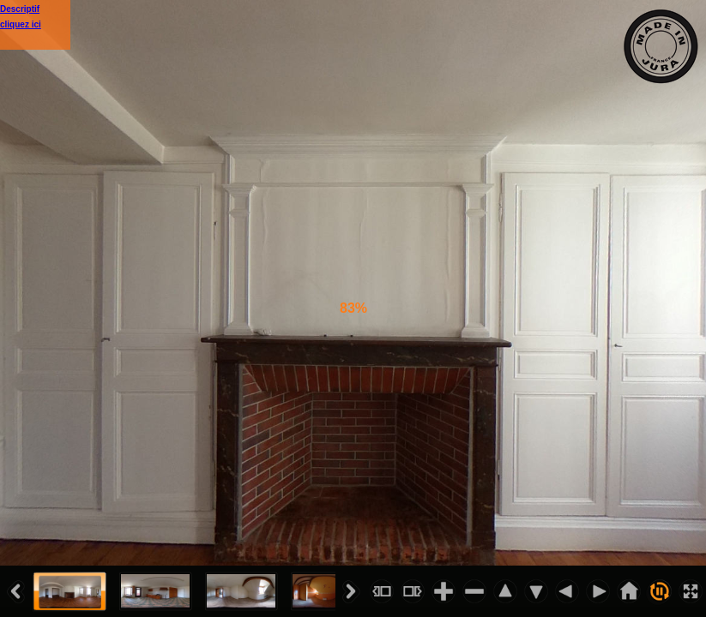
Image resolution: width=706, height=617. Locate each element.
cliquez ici (20, 24)
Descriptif (19, 9)
